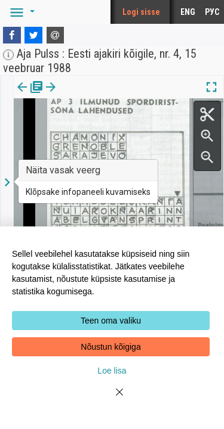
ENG (187, 12)
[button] (20, 12)
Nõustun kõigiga (110, 347)
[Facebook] (12, 35)
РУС (212, 12)
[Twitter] (33, 35)
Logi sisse (141, 12)
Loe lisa (111, 370)
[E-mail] (56, 35)
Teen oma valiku (111, 320)
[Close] (112, 399)
